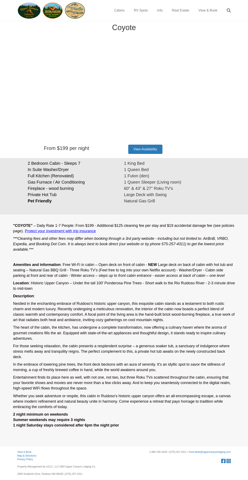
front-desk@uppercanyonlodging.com (210, 452)
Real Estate (180, 10)
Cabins (119, 10)
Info (160, 10)
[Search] (226, 10)
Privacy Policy (25, 459)
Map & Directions (26, 455)
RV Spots (141, 10)
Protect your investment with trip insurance (60, 231)
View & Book (207, 10)
